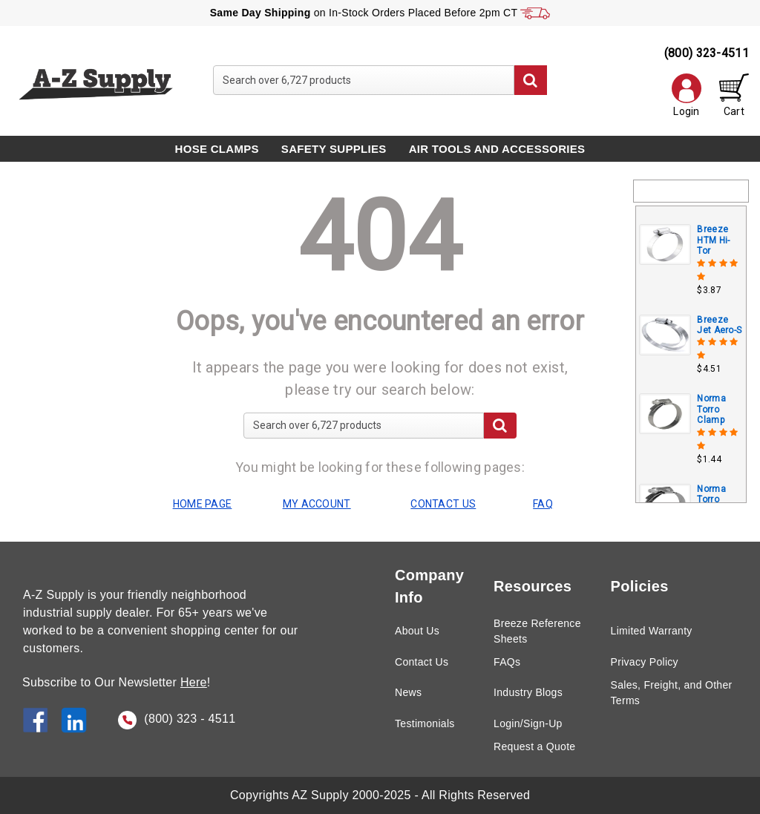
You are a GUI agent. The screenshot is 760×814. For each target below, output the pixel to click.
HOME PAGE (202, 504)
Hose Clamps (217, 148)
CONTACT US (443, 504)
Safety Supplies (334, 148)
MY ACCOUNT (317, 504)
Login (686, 95)
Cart (734, 95)
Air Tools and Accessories (497, 148)
